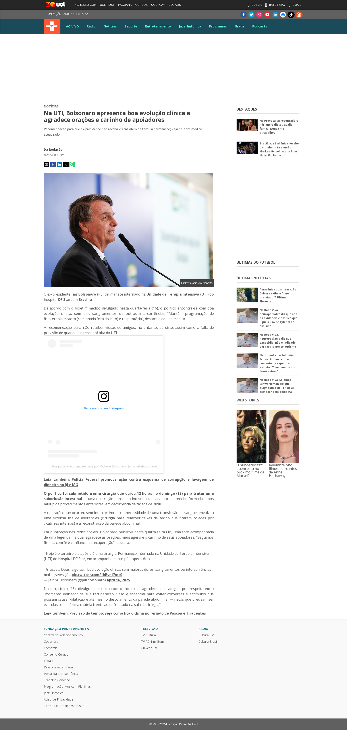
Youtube (267, 15)
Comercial (51, 648)
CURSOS (141, 4)
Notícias (110, 26)
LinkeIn (275, 15)
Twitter (251, 15)
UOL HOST (107, 4)
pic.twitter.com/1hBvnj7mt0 (97, 574)
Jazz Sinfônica (190, 26)
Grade (239, 26)
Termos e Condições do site (64, 705)
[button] (46, 164)
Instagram (259, 15)
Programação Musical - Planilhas (67, 686)
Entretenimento (158, 26)
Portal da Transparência (61, 673)
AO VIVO (72, 26)
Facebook (243, 15)
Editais (48, 660)
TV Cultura (52, 26)
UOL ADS (174, 4)
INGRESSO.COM (85, 4)
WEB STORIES (248, 400)
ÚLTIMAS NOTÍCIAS (254, 278)
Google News (283, 15)
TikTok (291, 15)
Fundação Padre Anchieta (65, 14)
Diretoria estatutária (58, 667)
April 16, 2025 (118, 580)
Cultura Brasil (208, 641)
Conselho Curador (57, 654)
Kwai (299, 15)
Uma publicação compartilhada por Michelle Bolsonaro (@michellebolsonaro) (104, 466)
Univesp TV (149, 648)
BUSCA (255, 5)
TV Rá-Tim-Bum (152, 641)
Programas (218, 26)
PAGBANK (125, 4)
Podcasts (259, 26)
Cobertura (51, 641)
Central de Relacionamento (63, 635)
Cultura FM (206, 635)
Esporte (131, 26)
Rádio (91, 26)
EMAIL (295, 5)
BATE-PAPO (275, 5)
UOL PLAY (158, 4)
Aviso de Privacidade (58, 699)
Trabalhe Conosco (57, 680)
